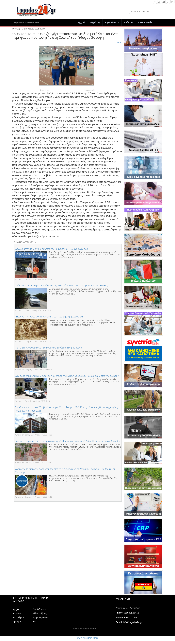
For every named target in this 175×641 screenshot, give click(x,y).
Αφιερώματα (112, 22)
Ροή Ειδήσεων (39, 609)
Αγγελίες (95, 22)
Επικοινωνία (145, 22)
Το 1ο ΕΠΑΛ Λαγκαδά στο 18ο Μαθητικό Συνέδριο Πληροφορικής (48, 347)
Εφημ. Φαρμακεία (41, 617)
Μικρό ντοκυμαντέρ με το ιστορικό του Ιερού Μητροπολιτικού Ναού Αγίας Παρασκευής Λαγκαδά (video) (68, 441)
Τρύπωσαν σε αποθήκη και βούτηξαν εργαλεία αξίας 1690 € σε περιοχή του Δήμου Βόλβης (61, 285)
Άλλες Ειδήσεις (40, 613)
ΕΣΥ (34, 621)
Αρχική (81, 22)
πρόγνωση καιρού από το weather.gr (84, 628)
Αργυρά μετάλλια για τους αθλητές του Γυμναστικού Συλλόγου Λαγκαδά (51, 248)
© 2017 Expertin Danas (87, 637)
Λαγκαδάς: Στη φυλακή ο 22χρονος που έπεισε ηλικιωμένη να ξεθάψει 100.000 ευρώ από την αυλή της (67, 375)
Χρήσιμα (128, 22)
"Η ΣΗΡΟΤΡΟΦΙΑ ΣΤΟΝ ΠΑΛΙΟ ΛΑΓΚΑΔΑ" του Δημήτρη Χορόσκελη (49, 316)
